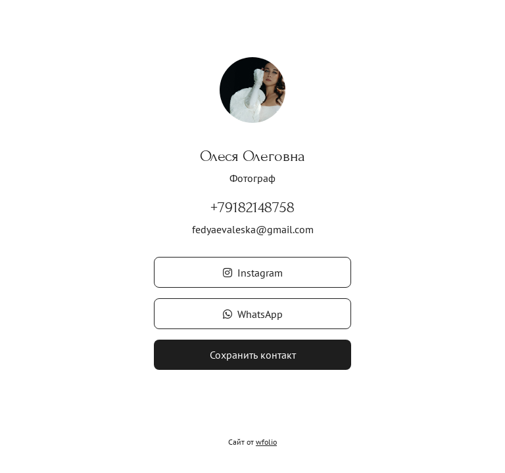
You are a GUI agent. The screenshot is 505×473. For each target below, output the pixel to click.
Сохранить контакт (253, 354)
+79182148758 (252, 207)
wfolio (266, 442)
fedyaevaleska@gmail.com (253, 229)
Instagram (253, 272)
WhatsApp (253, 314)
